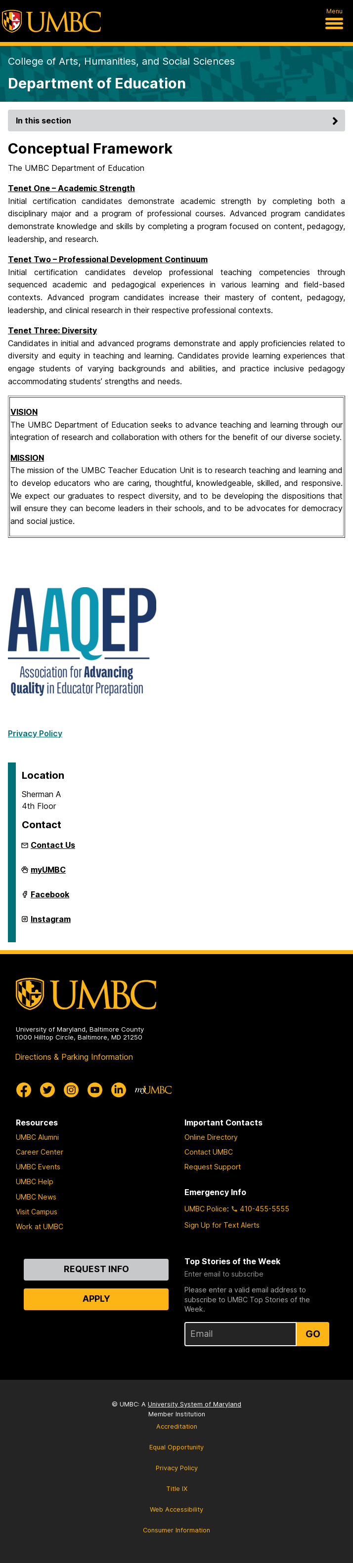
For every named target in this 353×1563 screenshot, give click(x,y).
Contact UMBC (208, 1152)
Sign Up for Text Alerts (222, 1225)
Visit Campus (36, 1211)
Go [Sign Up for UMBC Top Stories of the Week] (313, 1334)
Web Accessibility (176, 1509)
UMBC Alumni (37, 1137)
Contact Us (53, 845)
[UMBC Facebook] (24, 1090)
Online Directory (211, 1137)
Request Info (96, 1269)
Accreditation (176, 1426)
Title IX (176, 1488)
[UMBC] (51, 21)
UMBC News (36, 1197)
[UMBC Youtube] (95, 1090)
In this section (178, 120)
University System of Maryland (194, 1404)
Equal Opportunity (176, 1447)
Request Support (212, 1166)
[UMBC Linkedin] (119, 1090)
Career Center (39, 1152)
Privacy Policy (35, 733)
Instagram (51, 923)
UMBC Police (205, 1208)
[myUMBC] (153, 1090)
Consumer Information (176, 1530)
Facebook (50, 898)
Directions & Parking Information (74, 1057)
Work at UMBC (39, 1226)
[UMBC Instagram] (71, 1090)
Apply (96, 1298)
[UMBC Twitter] (47, 1090)
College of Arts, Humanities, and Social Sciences (121, 61)
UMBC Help (34, 1181)
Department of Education (97, 83)
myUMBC (48, 873)
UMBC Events (38, 1166)
